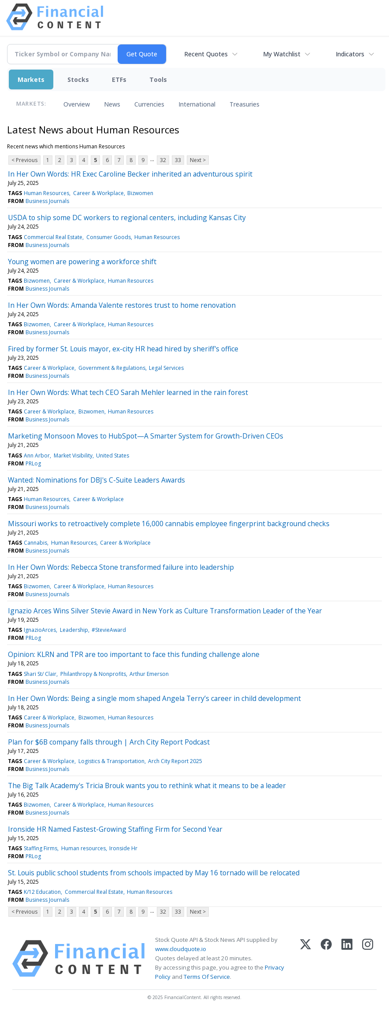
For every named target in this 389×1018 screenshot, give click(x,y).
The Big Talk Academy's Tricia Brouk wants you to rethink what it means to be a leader (147, 785)
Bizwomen (140, 193)
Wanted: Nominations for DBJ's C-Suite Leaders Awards (96, 480)
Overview (76, 104)
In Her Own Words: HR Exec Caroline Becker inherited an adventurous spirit (130, 174)
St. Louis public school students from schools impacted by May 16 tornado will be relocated (154, 873)
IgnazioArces (40, 630)
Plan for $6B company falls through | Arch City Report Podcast (109, 742)
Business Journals (47, 201)
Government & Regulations (111, 368)
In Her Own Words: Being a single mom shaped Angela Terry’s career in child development (154, 698)
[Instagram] (368, 958)
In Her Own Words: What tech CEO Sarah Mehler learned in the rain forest (128, 392)
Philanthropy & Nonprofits (93, 674)
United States (112, 455)
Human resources (83, 848)
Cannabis (35, 542)
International (196, 104)
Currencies (149, 104)
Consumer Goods (108, 237)
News (112, 104)
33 (178, 160)
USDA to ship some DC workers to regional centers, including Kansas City (127, 217)
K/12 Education (42, 892)
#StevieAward (109, 630)
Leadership (74, 630)
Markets (31, 79)
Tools (158, 79)
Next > (198, 160)
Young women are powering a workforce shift (82, 261)
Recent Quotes (206, 54)
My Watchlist (281, 54)
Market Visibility (73, 455)
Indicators (350, 54)
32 (163, 160)
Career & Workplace (98, 193)
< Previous (24, 160)
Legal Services (166, 368)
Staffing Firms (40, 848)
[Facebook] (326, 958)
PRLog (33, 463)
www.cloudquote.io (180, 949)
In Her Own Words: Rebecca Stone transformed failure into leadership (121, 567)
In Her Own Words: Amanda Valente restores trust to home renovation (122, 305)
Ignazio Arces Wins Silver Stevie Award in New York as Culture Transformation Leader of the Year (165, 611)
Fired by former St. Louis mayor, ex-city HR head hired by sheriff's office (123, 349)
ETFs (119, 79)
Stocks (78, 79)
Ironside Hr (123, 848)
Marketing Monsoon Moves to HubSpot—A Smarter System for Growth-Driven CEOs (145, 436)
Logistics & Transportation (111, 761)
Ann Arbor (37, 455)
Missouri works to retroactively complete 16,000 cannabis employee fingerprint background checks (169, 523)
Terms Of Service (207, 977)
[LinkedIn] (347, 958)
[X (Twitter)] (305, 958)
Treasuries (244, 104)
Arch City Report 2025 (175, 761)
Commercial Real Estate (53, 237)
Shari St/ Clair (40, 674)
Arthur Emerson (149, 674)
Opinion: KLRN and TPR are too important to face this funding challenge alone (133, 654)
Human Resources (46, 193)
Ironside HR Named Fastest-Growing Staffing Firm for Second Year (115, 829)
